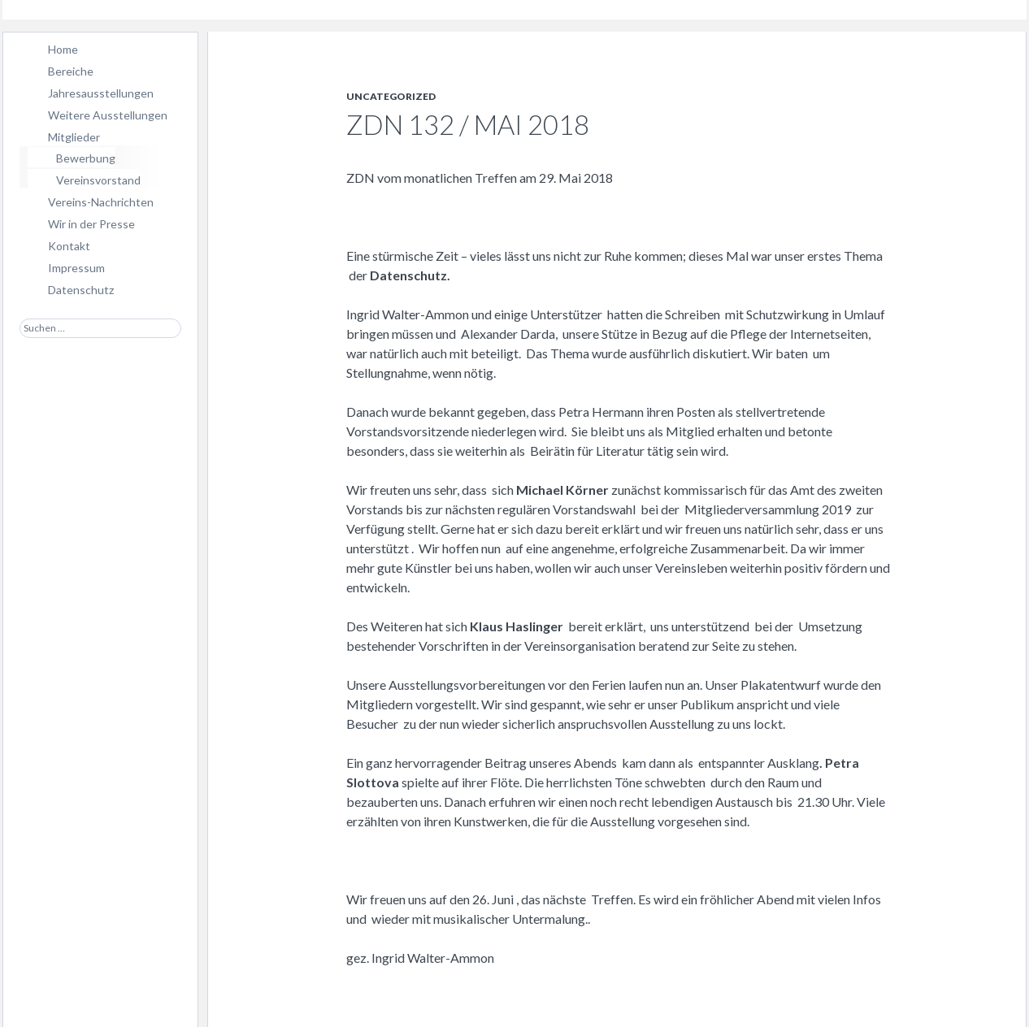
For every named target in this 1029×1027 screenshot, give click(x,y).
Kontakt (69, 246)
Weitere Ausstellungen (107, 115)
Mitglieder (74, 137)
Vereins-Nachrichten (101, 202)
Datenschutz (81, 290)
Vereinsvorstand (98, 180)
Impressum (76, 268)
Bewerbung (85, 158)
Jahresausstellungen (101, 93)
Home (63, 49)
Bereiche (70, 71)
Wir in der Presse (91, 224)
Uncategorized (391, 96)
